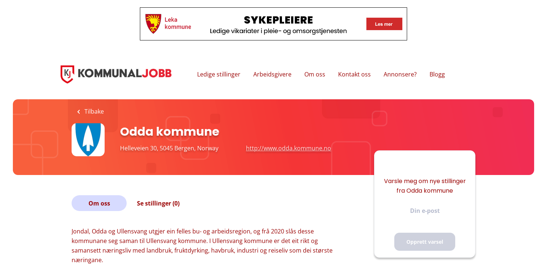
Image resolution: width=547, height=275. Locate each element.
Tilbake (93, 111)
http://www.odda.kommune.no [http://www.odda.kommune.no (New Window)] (288, 148)
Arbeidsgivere (272, 74)
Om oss (314, 74)
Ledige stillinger (218, 74)
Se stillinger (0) (158, 203)
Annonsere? (400, 74)
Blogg (437, 74)
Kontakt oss (354, 74)
